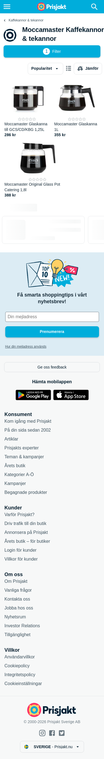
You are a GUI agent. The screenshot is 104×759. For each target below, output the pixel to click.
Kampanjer (15, 483)
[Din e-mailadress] (52, 317)
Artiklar (11, 439)
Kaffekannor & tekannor (26, 20)
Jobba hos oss (18, 608)
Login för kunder (20, 550)
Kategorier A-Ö (19, 474)
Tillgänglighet (17, 634)
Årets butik (15, 465)
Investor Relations (22, 625)
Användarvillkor (19, 657)
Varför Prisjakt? (19, 514)
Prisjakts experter (21, 448)
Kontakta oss (17, 599)
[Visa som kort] (68, 68)
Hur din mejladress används (26, 347)
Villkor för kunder (21, 559)
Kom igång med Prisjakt (27, 421)
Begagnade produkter (25, 492)
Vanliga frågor (18, 590)
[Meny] (6, 6)
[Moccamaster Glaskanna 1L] (77, 109)
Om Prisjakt (15, 581)
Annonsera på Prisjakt (26, 532)
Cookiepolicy (17, 665)
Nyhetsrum (15, 616)
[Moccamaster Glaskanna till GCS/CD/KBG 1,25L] (27, 109)
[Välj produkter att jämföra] (88, 68)
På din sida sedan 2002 (27, 430)
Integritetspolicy (19, 674)
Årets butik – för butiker (27, 541)
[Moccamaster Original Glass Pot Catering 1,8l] (37, 169)
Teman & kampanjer (24, 456)
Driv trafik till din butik (25, 523)
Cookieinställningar (23, 683)
